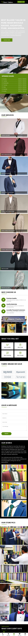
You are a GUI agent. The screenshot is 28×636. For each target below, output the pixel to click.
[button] (6, 40)
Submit (6, 433)
